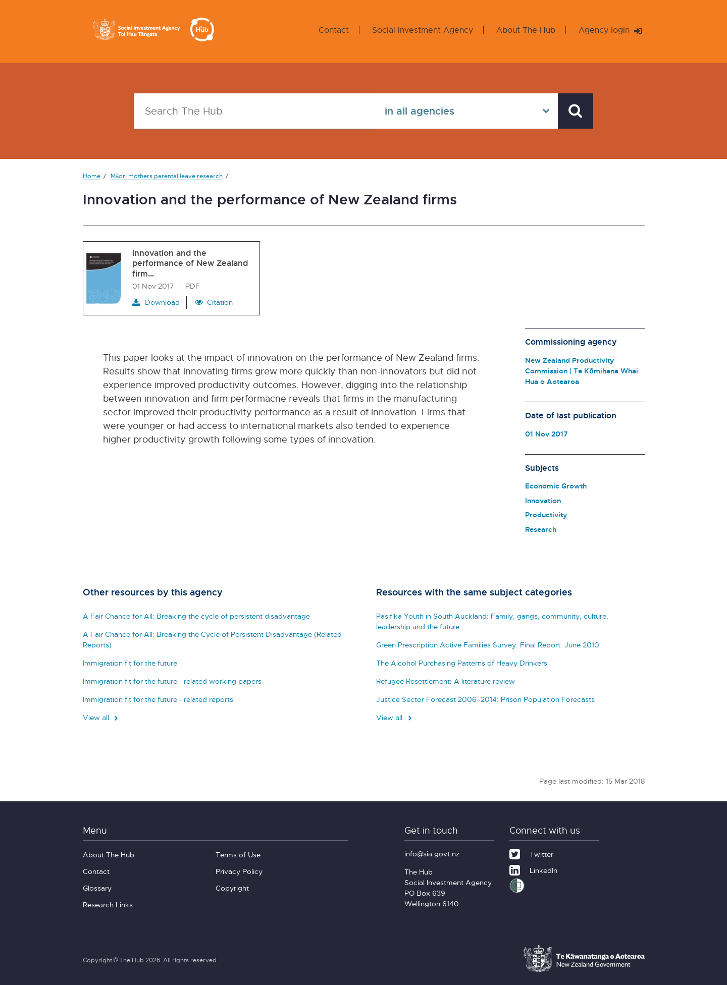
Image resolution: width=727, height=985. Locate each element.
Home (91, 176)
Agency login (610, 30)
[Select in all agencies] (466, 111)
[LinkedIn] (533, 869)
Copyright (232, 888)
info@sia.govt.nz (431, 853)
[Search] (575, 111)
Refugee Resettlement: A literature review (445, 681)
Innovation (543, 500)
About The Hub (525, 30)
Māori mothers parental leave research (167, 176)
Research (540, 529)
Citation (220, 302)
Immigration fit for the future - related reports (158, 699)
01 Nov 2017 (546, 433)
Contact (334, 30)
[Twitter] (531, 853)
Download (156, 302)
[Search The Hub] (254, 111)
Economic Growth (556, 485)
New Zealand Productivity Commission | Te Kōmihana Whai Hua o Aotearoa (581, 371)
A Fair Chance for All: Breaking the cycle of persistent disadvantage (196, 616)
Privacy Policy (239, 871)
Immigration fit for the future (130, 663)
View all (101, 717)
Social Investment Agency (422, 30)
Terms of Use (238, 854)
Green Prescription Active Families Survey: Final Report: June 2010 (487, 644)
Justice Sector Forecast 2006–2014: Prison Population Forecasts (485, 699)
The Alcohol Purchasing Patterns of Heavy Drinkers (461, 663)
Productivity (546, 514)
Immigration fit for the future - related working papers (172, 681)
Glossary (97, 888)
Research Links (108, 904)
